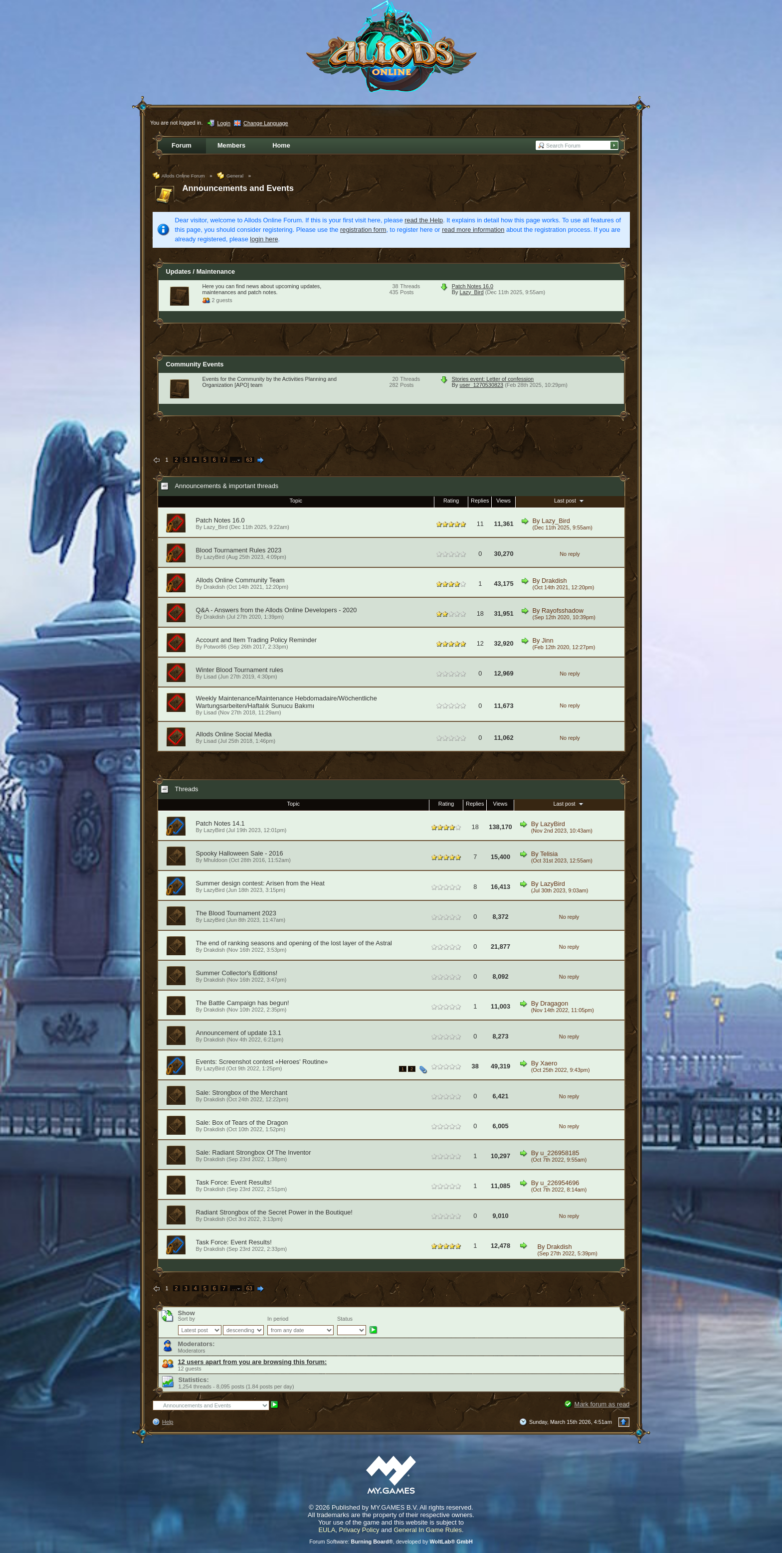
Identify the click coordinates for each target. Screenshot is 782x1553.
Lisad (209, 677)
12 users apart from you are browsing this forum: (252, 1362)
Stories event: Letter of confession (493, 379)
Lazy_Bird (471, 292)
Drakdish (214, 587)
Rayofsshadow (563, 610)
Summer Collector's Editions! (237, 973)
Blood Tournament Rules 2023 (239, 550)
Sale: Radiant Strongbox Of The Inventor (253, 1152)
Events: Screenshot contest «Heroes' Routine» (262, 1061)
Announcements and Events (238, 188)
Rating (451, 501)
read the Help (423, 220)
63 (249, 460)
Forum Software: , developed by (391, 1542)
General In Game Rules (427, 1530)
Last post (570, 501)
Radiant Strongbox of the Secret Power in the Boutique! (274, 1212)
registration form (363, 229)
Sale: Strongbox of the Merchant (242, 1092)
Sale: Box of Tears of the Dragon (242, 1122)
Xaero (548, 1063)
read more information (473, 229)
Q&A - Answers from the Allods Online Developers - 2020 (276, 610)
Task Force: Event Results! (234, 1182)
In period (277, 1319)
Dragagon (554, 1003)
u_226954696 (559, 1183)
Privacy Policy (359, 1530)
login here (264, 239)
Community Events (195, 364)
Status (345, 1319)
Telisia (549, 854)
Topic (296, 501)
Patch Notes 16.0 (472, 286)
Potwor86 (214, 647)
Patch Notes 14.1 (220, 823)
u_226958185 (559, 1153)
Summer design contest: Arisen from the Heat (260, 883)
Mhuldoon (215, 860)
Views (503, 501)
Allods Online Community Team (240, 580)
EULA (326, 1530)
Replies (480, 501)
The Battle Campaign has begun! (242, 1003)
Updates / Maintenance (200, 271)
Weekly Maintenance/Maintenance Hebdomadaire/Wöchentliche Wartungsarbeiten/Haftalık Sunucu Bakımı (286, 701)
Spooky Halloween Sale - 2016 (239, 853)
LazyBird (213, 557)
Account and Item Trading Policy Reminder (256, 640)
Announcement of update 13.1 (238, 1032)
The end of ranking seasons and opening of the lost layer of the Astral (294, 943)
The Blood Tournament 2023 (236, 913)
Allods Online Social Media (234, 734)
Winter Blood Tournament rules (239, 670)
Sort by (186, 1319)
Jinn (547, 640)
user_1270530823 (481, 385)
